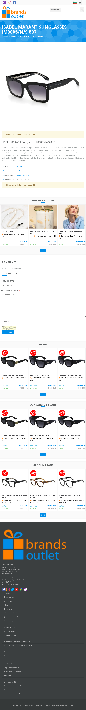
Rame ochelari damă (11, 690)
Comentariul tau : (9, 290)
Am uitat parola (10, 635)
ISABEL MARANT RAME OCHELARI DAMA (14, 497)
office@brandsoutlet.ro (11, 584)
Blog (6, 605)
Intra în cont (9, 627)
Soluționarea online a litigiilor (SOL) (18, 645)
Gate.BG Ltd (39, 705)
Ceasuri (6, 660)
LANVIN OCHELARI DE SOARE (13, 375)
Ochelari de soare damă (12, 686)
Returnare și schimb (11, 613)
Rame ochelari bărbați (11, 682)
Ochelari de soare (23, 171)
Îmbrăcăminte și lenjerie (12, 672)
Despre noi (9, 597)
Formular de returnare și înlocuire (17, 641)
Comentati (8, 332)
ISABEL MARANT (23, 175)
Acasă (7, 593)
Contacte (8, 609)
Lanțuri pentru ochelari (12, 668)
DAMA (19, 166)
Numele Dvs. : (9, 281)
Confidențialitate (10, 621)
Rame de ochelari (10, 656)
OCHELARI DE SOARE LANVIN (70, 375)
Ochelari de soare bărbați (13, 694)
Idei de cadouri (9, 664)
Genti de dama (9, 675)
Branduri (8, 601)
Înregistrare (9, 631)
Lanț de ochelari (8, 231)
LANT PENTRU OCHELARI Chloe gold (42, 232)
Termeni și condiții (11, 617)
